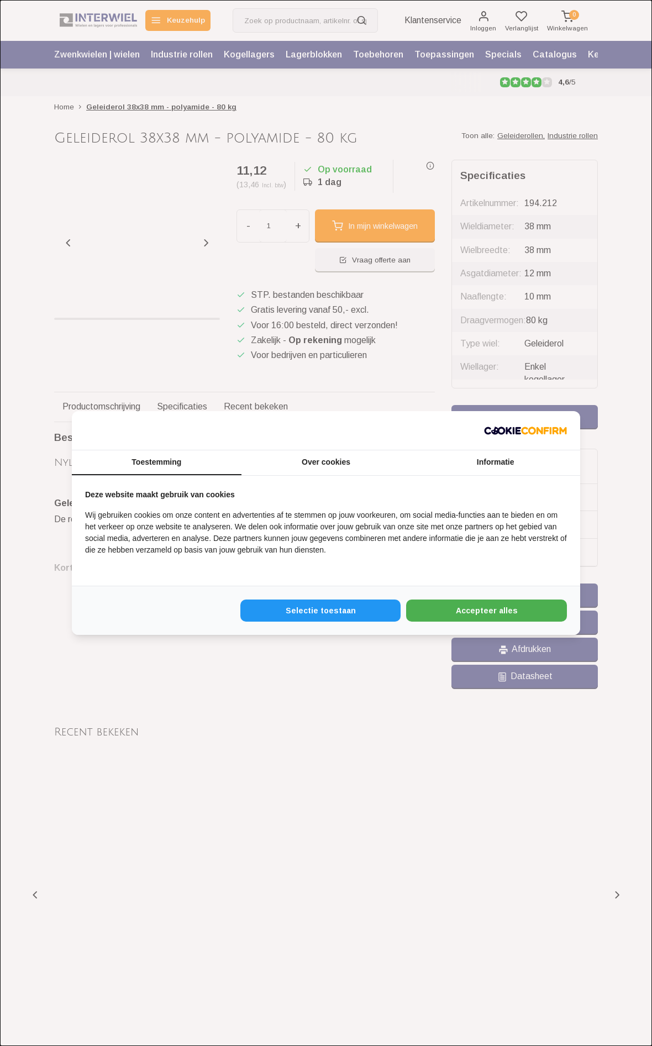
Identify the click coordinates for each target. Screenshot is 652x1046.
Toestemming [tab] (156, 462)
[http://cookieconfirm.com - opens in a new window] (525, 430)
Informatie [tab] (495, 462)
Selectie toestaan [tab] (321, 610)
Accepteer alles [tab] (487, 610)
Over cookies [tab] (326, 462)
